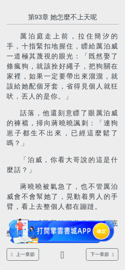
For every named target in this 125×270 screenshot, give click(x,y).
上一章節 (23, 254)
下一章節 (102, 254)
